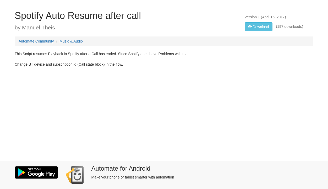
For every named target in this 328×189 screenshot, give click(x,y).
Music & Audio (71, 41)
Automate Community (36, 41)
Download (258, 27)
